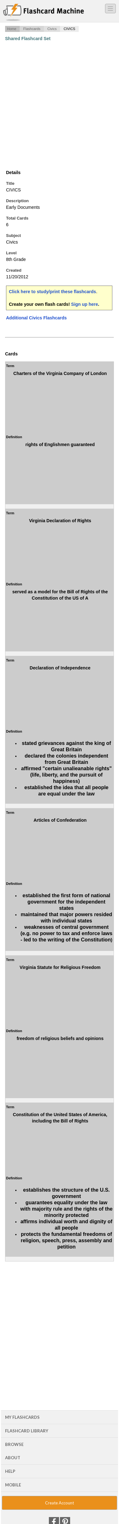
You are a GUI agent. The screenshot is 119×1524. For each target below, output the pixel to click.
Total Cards (17, 218)
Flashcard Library (26, 1430)
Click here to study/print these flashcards (52, 291)
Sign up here (84, 304)
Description (17, 200)
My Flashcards (22, 1417)
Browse (14, 1444)
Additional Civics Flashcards (36, 317)
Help (10, 1471)
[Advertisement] (59, 105)
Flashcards (31, 29)
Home (11, 29)
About (12, 1457)
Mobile (13, 1484)
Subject (13, 235)
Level (11, 253)
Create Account (59, 1502)
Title (10, 183)
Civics (51, 29)
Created (13, 270)
